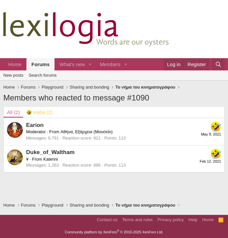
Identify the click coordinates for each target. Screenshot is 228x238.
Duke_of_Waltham (50, 152)
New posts (13, 75)
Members (110, 64)
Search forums (43, 75)
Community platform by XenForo (114, 232)
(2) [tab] (13, 112)
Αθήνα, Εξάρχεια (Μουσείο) (86, 131)
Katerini (50, 159)
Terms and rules (137, 219)
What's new (72, 64)
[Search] (218, 64)
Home (14, 64)
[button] (90, 64)
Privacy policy (171, 219)
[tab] (39, 112)
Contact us (107, 219)
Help (193, 219)
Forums (40, 64)
